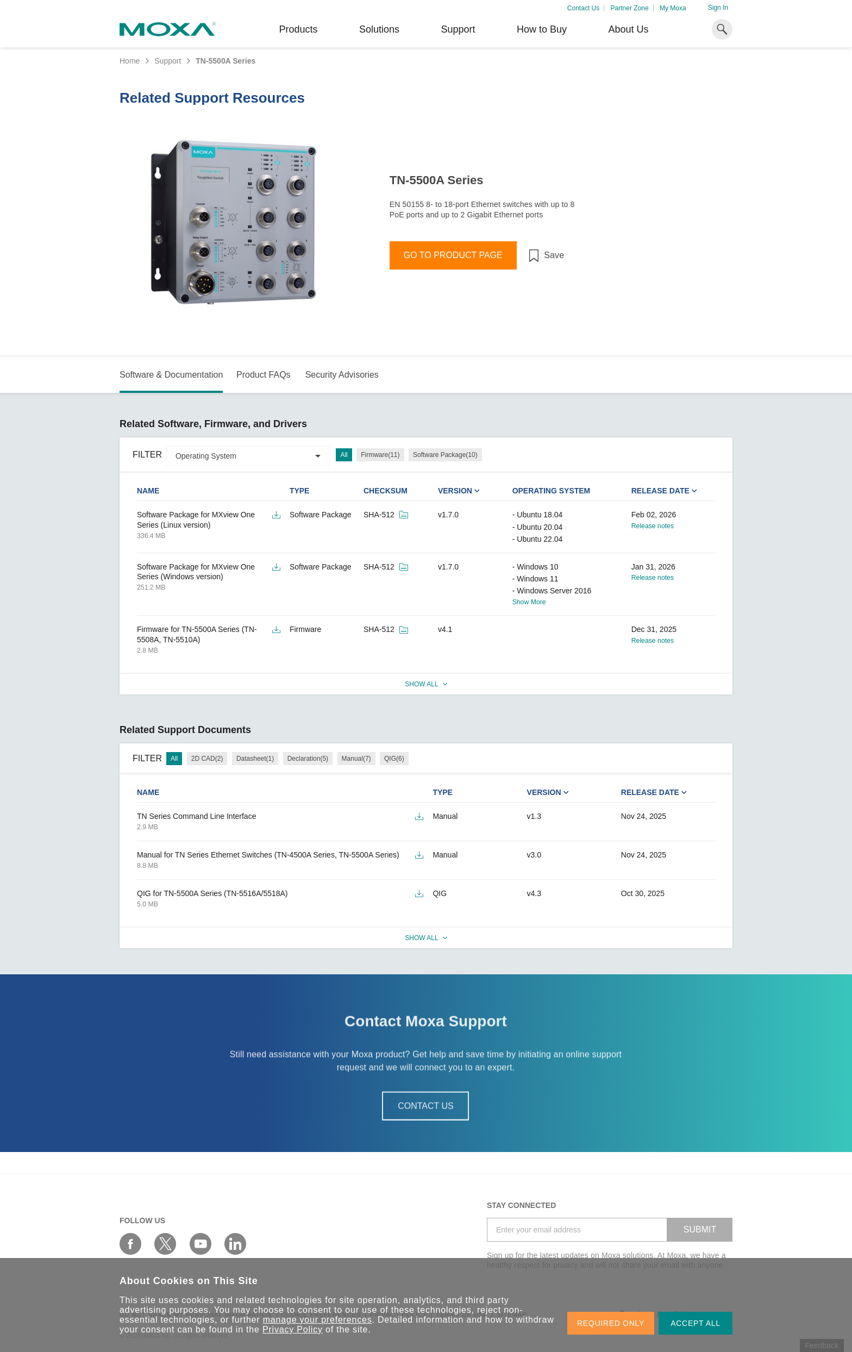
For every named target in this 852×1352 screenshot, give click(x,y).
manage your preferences (317, 1319)
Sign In (718, 7)
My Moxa (673, 8)
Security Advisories (342, 374)
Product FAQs (263, 374)
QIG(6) (394, 758)
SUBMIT (700, 1229)
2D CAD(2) (207, 758)
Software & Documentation (171, 374)
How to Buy (542, 29)
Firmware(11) (380, 455)
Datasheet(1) (255, 758)
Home (130, 61)
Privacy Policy (292, 1329)
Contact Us (583, 8)
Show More (529, 602)
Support (458, 29)
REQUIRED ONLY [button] (610, 1323)
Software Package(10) (445, 455)
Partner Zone (630, 8)
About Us (628, 29)
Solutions (379, 29)
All (343, 455)
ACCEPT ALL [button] (696, 1323)
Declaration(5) (307, 758)
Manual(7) (356, 758)
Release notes (652, 526)
